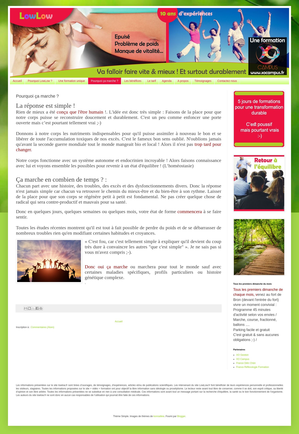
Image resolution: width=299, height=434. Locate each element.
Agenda (166, 80)
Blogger (181, 416)
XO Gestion (242, 355)
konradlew (158, 416)
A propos (182, 80)
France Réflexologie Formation (252, 367)
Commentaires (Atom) (42, 327)
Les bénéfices (132, 80)
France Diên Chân (246, 363)
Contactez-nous (227, 80)
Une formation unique (71, 80)
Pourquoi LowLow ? (40, 80)
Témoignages (203, 80)
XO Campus (242, 359)
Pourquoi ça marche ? (104, 80)
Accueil (17, 80)
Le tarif (151, 80)
